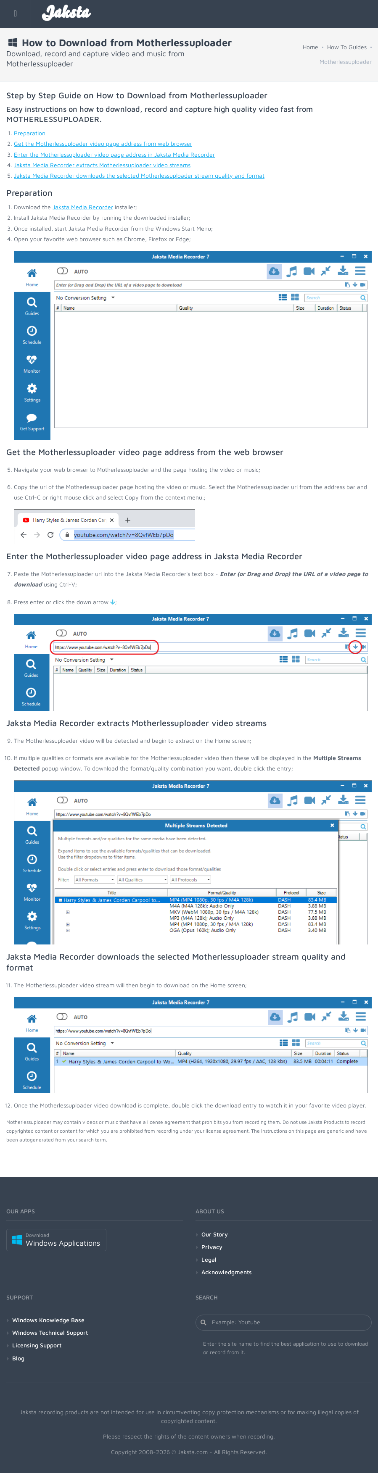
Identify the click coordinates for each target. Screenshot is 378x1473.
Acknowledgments (226, 1272)
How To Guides (347, 46)
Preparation (29, 133)
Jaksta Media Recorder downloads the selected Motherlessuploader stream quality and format (139, 175)
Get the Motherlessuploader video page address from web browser (103, 143)
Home (310, 46)
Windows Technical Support (50, 1332)
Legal (209, 1259)
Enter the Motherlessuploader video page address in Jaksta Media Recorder (114, 154)
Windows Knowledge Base (48, 1319)
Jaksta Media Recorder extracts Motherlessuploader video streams (102, 164)
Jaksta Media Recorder (83, 206)
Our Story (214, 1234)
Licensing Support (36, 1345)
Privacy (211, 1246)
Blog (18, 1358)
